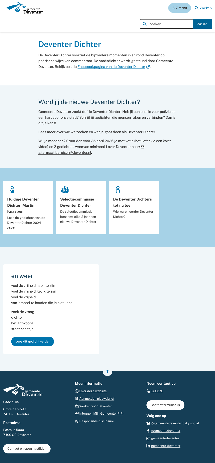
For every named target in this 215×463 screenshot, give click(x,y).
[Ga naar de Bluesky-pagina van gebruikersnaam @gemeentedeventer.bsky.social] (172, 423)
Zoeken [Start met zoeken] (202, 23)
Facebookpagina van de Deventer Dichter (114, 67)
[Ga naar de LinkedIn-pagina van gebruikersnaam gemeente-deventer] (163, 445)
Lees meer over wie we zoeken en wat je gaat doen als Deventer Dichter (96, 132)
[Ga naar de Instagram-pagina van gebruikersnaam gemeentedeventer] (162, 438)
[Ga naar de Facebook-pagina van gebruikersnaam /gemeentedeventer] (163, 430)
